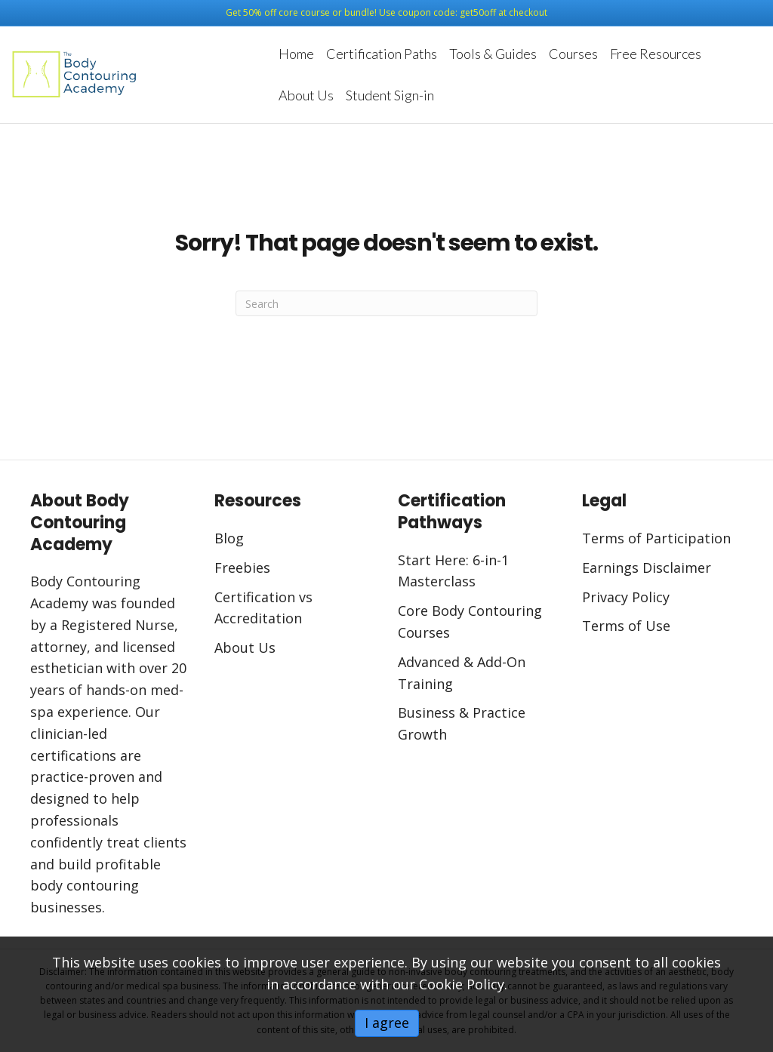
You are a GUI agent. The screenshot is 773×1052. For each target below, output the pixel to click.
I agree (387, 1023)
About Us (306, 95)
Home (296, 53)
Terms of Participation (656, 538)
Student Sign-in (390, 95)
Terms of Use (626, 626)
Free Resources (655, 53)
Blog (229, 538)
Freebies (242, 567)
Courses (573, 53)
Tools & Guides (493, 53)
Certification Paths (381, 53)
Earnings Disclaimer (648, 567)
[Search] (386, 303)
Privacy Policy (626, 597)
